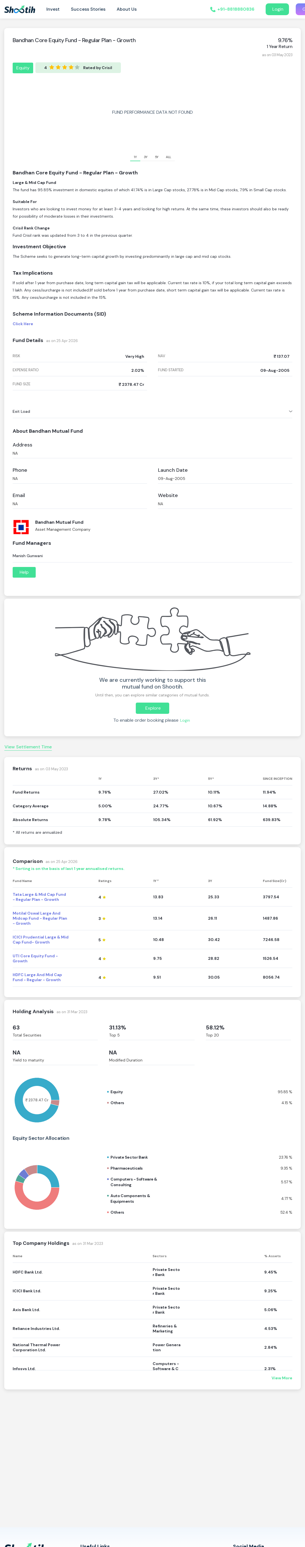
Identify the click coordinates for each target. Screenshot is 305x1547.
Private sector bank (129, 1157)
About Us (127, 9)
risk (16, 356)
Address (22, 445)
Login (277, 9)
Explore (152, 708)
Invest (53, 9)
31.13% (117, 1027)
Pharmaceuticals (126, 1168)
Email (19, 495)
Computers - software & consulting (133, 1182)
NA (17, 1052)
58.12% (215, 1027)
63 (16, 1027)
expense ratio (26, 370)
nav (161, 356)
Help (24, 572)
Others (117, 1102)
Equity (23, 68)
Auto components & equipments (130, 1198)
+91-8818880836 (235, 9)
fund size (21, 384)
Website (168, 495)
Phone (20, 470)
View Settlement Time (28, 747)
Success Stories (88, 9)
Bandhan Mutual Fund (59, 522)
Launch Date (173, 470)
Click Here (23, 323)
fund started (171, 370)
